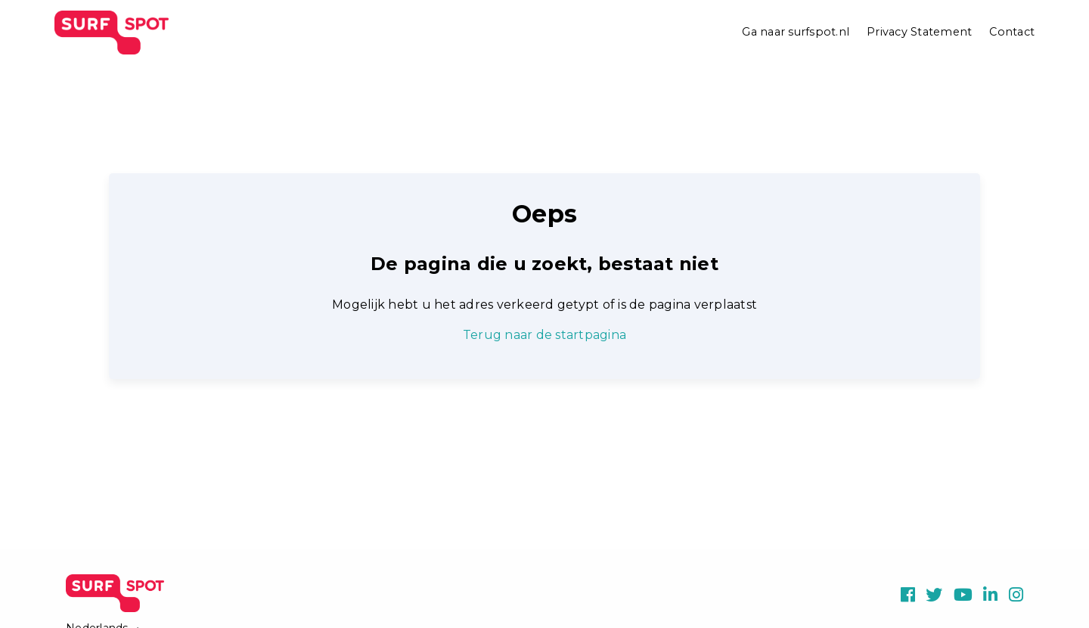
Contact (1012, 32)
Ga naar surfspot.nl (795, 32)
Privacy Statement (919, 32)
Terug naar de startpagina (544, 335)
